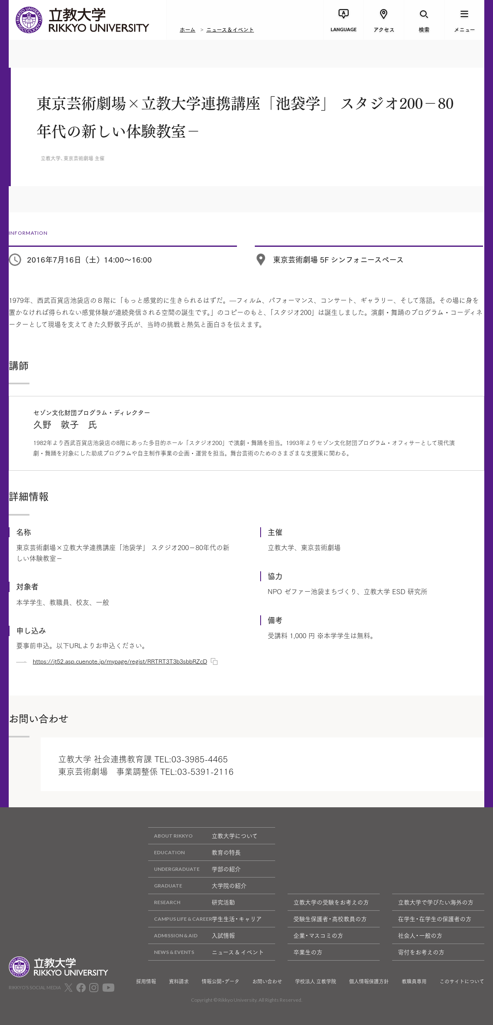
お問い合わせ (267, 981)
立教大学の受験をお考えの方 (331, 902)
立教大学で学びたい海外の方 (435, 902)
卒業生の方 (307, 952)
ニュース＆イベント (230, 29)
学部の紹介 (194, 869)
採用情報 (146, 981)
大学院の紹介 (197, 886)
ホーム (187, 29)
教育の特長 (194, 852)
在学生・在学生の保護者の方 (434, 918)
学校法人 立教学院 (315, 981)
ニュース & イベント (206, 952)
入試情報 (191, 935)
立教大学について (203, 836)
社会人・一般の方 (420, 935)
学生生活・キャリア (205, 919)
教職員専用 (414, 981)
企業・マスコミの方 (318, 935)
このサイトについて (461, 981)
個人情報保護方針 (369, 981)
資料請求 (179, 981)
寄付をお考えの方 (421, 952)
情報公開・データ (220, 981)
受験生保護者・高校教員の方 (330, 918)
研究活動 (191, 902)
